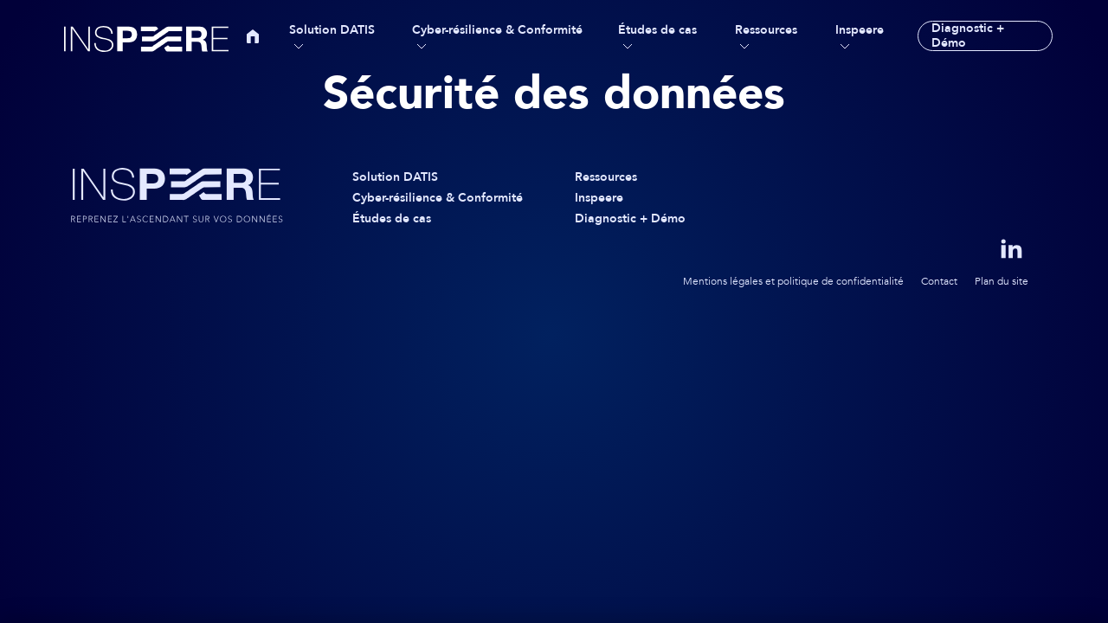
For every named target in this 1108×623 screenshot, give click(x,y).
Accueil (252, 36)
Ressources (766, 30)
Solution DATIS (332, 30)
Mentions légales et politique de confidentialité (793, 281)
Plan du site (1001, 281)
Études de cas (657, 30)
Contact (939, 281)
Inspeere (859, 30)
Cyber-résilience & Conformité (497, 30)
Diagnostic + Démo (967, 36)
